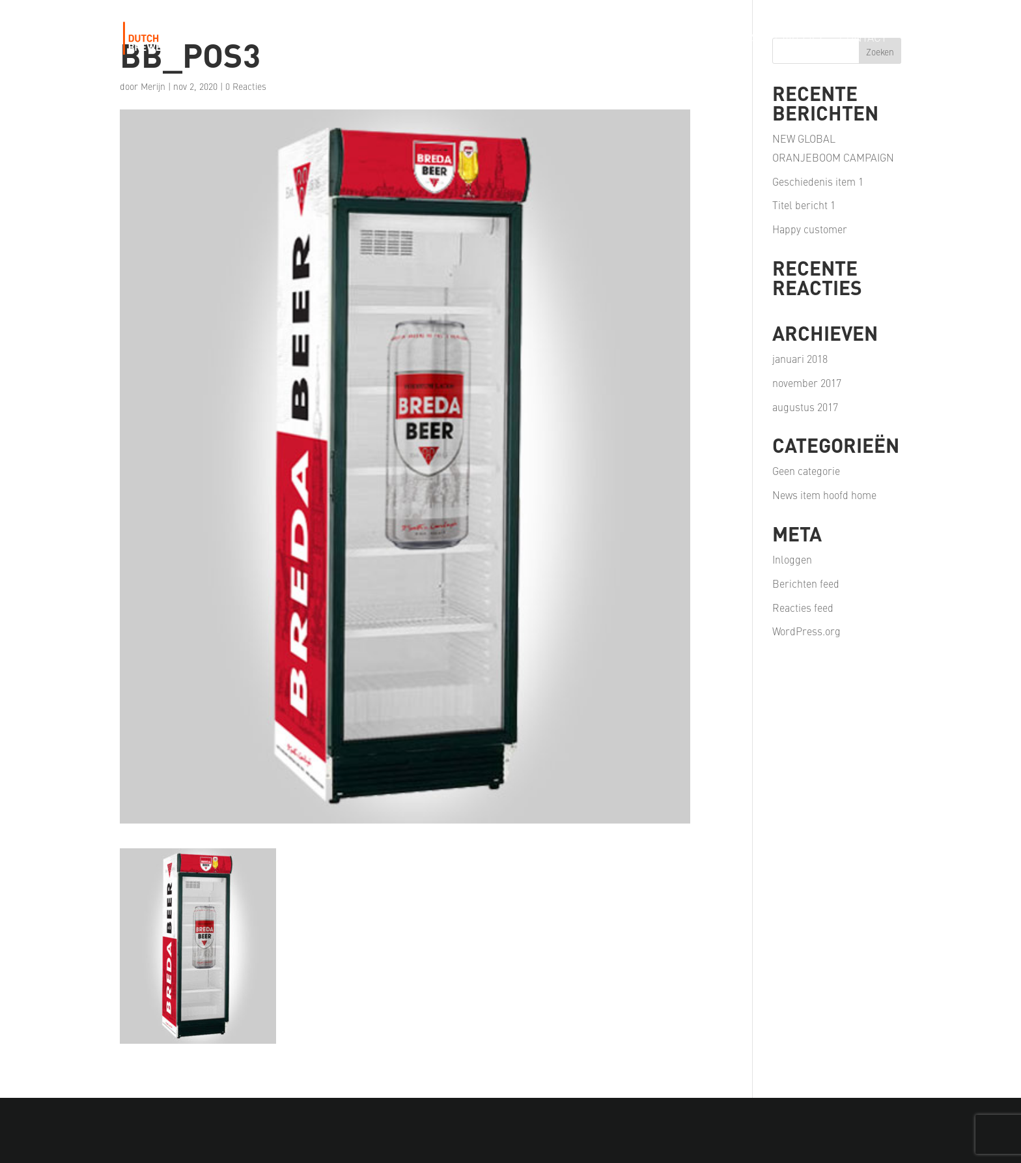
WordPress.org (806, 631)
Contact (863, 39)
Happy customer (809, 229)
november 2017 (806, 382)
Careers (798, 39)
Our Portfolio (533, 39)
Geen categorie (806, 470)
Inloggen (792, 559)
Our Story (447, 39)
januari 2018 (800, 358)
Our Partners (718, 39)
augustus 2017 (805, 406)
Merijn (153, 86)
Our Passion (627, 39)
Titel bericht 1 (803, 204)
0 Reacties (245, 86)
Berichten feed (805, 583)
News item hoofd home (824, 494)
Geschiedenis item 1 (817, 181)
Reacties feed (802, 607)
